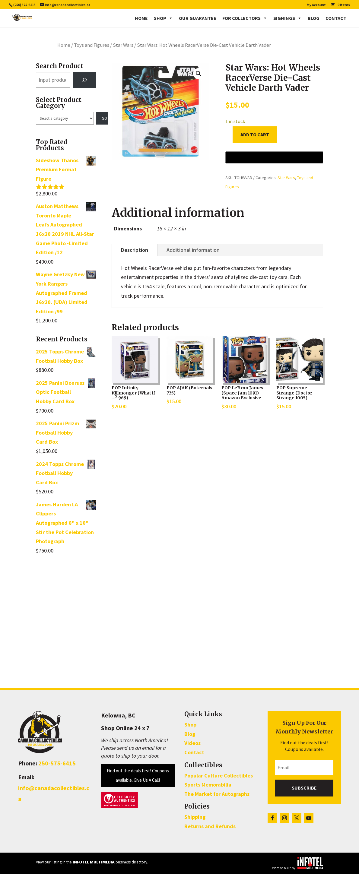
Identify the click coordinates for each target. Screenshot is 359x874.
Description (134, 249)
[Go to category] (102, 118)
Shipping (194, 816)
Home (141, 18)
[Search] (84, 80)
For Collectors (244, 18)
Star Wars (123, 45)
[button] (198, 73)
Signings (287, 18)
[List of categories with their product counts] (65, 118)
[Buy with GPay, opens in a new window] (274, 157)
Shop (163, 18)
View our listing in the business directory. (92, 862)
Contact (336, 18)
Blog (313, 18)
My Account (316, 5)
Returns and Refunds (210, 826)
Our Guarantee (197, 18)
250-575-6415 (57, 763)
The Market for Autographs (216, 793)
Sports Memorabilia (207, 784)
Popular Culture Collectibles (218, 775)
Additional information (193, 249)
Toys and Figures (91, 45)
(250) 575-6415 (24, 4)
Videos (192, 742)
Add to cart (254, 134)
